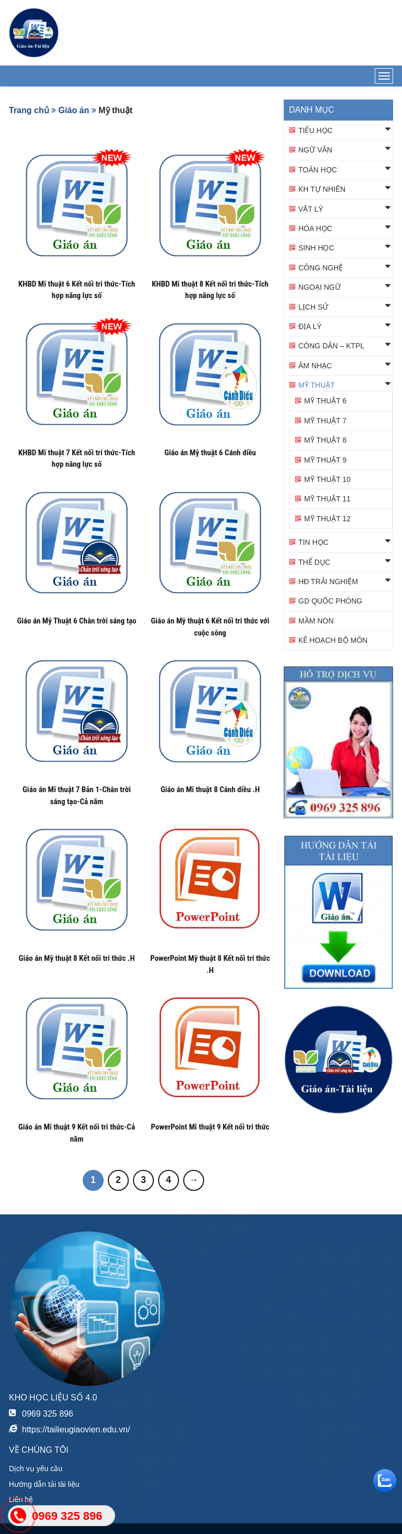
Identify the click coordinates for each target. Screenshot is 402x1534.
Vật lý (310, 209)
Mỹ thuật (316, 385)
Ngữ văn (315, 150)
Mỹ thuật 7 (325, 421)
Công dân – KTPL (331, 346)
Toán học (317, 170)
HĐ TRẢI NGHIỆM (328, 581)
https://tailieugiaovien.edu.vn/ (76, 1429)
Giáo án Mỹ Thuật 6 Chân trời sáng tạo (76, 621)
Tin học (313, 542)
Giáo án (74, 110)
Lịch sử (313, 307)
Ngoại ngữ (319, 287)
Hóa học (315, 228)
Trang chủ (29, 110)
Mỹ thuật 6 (325, 401)
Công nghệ (320, 268)
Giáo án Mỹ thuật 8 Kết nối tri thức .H (77, 958)
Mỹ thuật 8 (325, 440)
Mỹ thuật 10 (327, 479)
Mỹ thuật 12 (327, 518)
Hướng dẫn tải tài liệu (44, 1484)
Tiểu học (315, 130)
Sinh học (316, 248)
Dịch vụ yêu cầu (35, 1468)
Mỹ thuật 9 (325, 460)
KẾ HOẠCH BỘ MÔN (332, 640)
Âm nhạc (315, 365)
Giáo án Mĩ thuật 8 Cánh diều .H (210, 789)
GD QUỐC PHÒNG (330, 601)
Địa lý (310, 326)
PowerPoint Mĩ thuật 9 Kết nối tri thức (210, 1127)
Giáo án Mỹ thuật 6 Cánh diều (210, 452)
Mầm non (315, 621)
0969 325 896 (47, 1413)
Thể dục (314, 562)
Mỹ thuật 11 (327, 499)
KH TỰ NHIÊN (321, 189)
